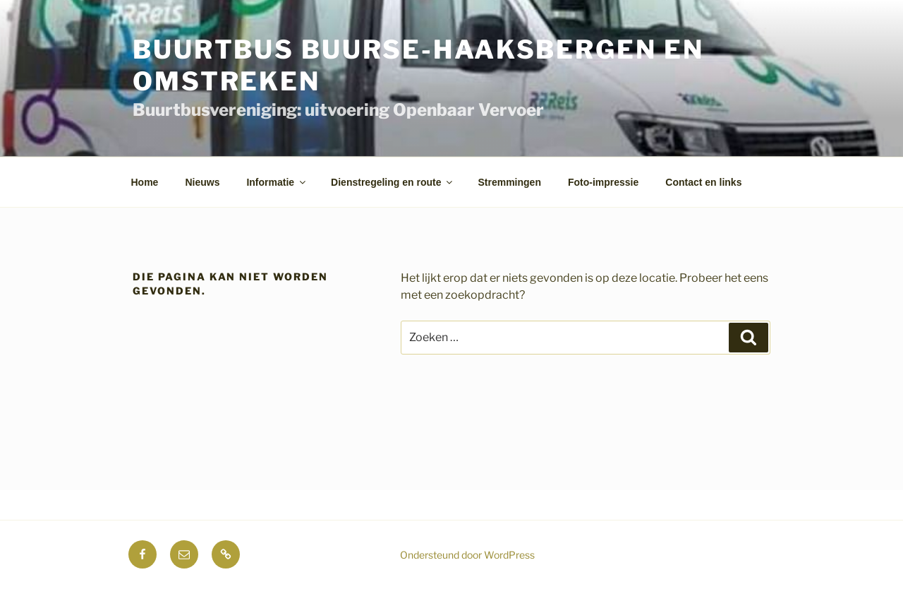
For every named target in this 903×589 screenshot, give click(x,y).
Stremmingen (509, 182)
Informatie (277, 182)
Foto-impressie (603, 182)
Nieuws (202, 182)
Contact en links (703, 182)
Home (145, 182)
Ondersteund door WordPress (467, 555)
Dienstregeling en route (392, 182)
